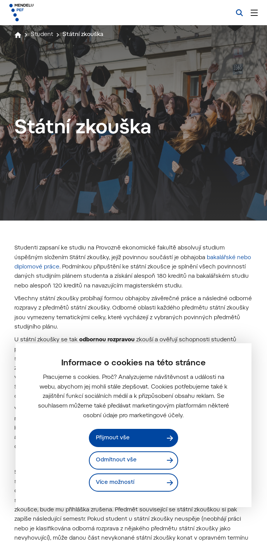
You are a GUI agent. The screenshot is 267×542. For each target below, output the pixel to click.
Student (42, 35)
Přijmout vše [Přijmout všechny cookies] (113, 437)
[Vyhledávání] (239, 12)
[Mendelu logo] (49, 12)
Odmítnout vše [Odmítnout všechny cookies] (116, 460)
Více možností (115, 482)
